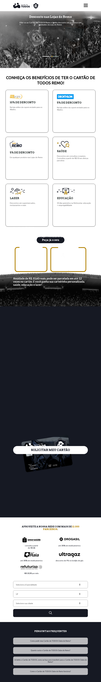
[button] (46, 56)
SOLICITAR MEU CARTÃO (50, 443)
